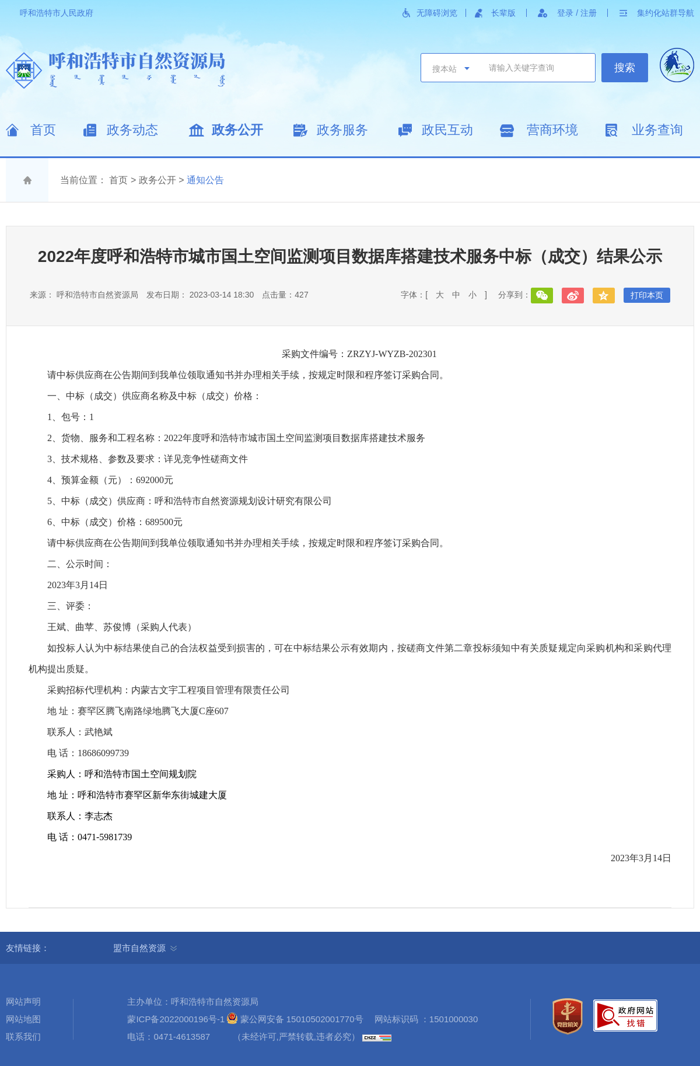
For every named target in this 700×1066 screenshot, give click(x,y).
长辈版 (503, 13)
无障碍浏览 (436, 13)
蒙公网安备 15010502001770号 (301, 1019)
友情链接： (32, 948)
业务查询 (657, 130)
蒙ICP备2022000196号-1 (176, 1019)
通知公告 (205, 180)
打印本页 (647, 295)
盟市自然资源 (145, 948)
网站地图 (23, 1019)
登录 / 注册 (577, 13)
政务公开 (237, 130)
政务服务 (342, 130)
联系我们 (23, 1036)
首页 (43, 130)
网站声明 (23, 1001)
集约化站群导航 (665, 13)
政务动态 (132, 130)
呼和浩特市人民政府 (56, 13)
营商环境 (552, 130)
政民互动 (447, 130)
